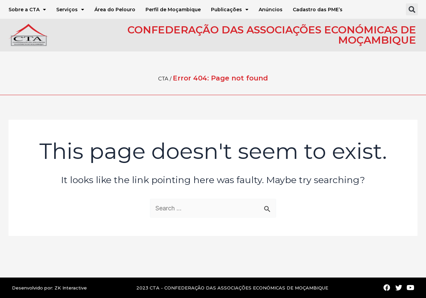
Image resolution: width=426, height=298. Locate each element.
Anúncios (271, 9)
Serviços (70, 9)
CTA (163, 78)
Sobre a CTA (27, 9)
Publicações (229, 9)
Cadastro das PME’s (318, 9)
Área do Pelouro (114, 9)
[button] (412, 9)
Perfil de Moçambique (173, 9)
